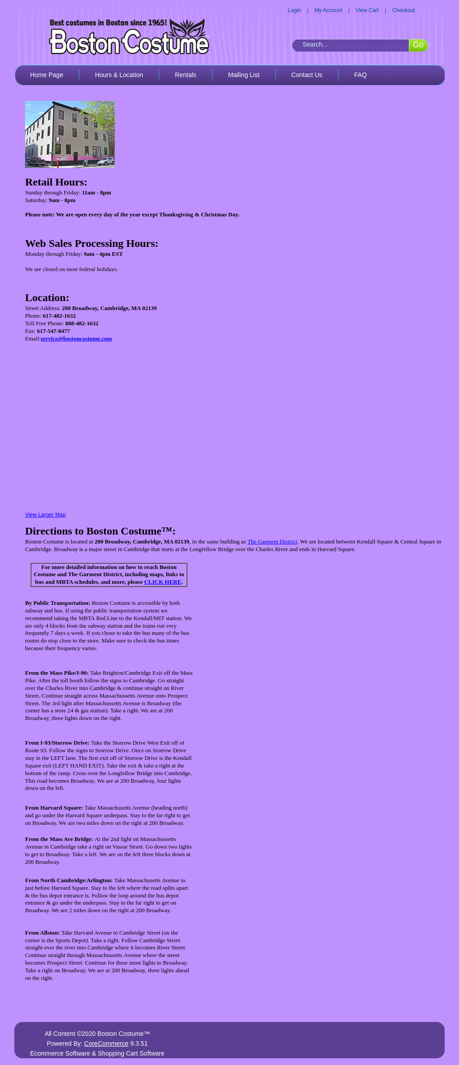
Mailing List (244, 74)
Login (294, 10)
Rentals (185, 74)
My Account (328, 10)
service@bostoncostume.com (76, 338)
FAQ (360, 74)
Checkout (403, 10)
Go (418, 44)
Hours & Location (119, 74)
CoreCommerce (106, 1043)
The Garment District (272, 541)
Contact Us (306, 74)
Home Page (46, 74)
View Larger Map (45, 515)
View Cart (367, 10)
